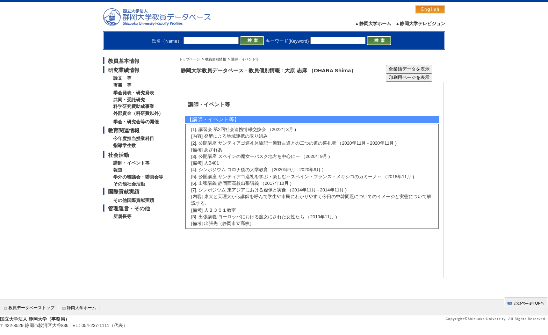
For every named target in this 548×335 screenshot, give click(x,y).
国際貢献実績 (123, 192)
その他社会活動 (129, 184)
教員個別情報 (215, 59)
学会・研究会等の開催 (136, 121)
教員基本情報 (123, 61)
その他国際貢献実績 (133, 200)
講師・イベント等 (131, 163)
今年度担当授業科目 (133, 138)
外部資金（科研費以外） (138, 113)
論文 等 (122, 78)
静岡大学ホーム (81, 307)
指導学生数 (124, 145)
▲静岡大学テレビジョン (420, 23)
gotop (526, 302)
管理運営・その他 (129, 208)
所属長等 (122, 216)
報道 (117, 170)
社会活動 (118, 155)
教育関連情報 (123, 130)
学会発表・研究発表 (133, 92)
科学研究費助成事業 (133, 106)
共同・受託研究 (129, 99)
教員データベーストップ (31, 307)
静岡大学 (164, 17)
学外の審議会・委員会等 (138, 177)
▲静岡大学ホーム (373, 23)
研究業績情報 (123, 70)
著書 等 (122, 85)
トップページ (189, 59)
